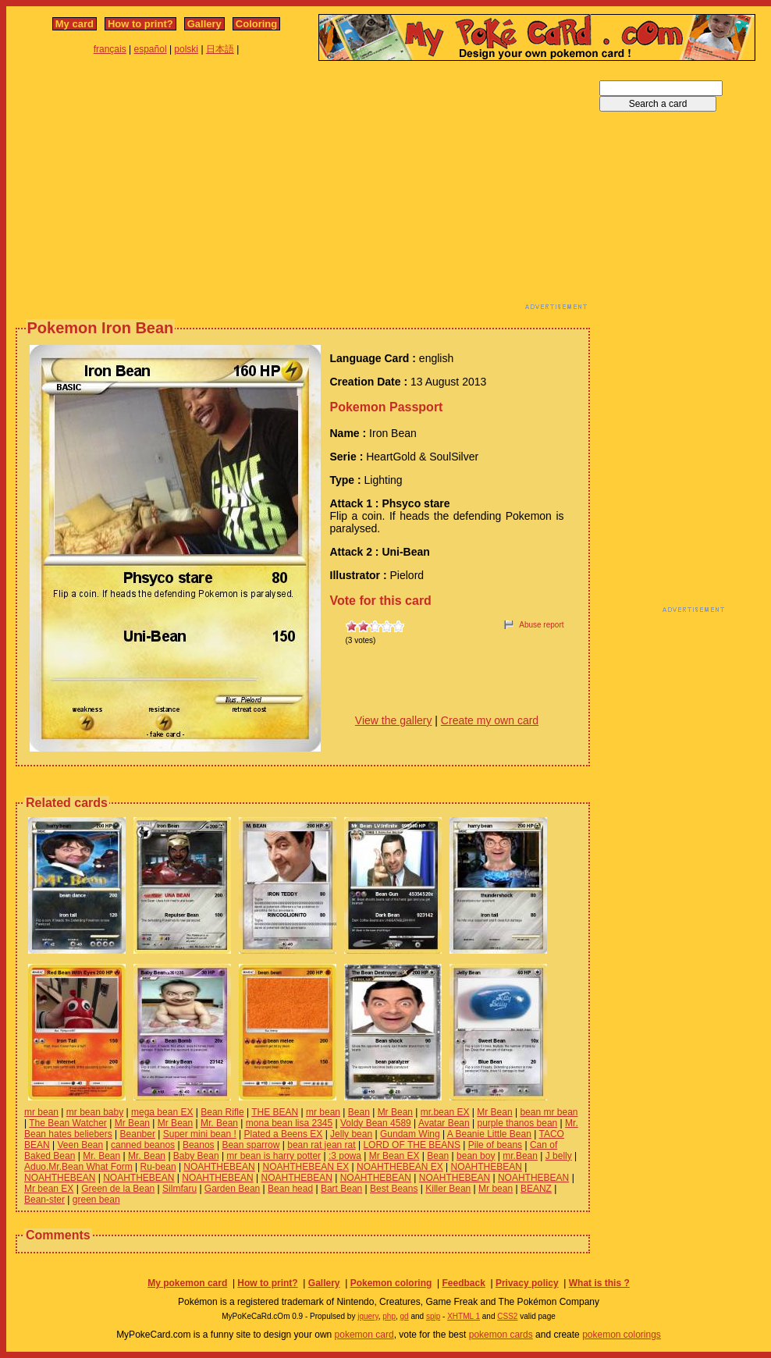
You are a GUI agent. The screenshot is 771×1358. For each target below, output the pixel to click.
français (110, 49)
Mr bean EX (48, 1188)
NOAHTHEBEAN (218, 1166)
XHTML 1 (463, 1316)
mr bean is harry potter (273, 1155)
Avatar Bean (444, 1123)
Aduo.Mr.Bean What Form (78, 1166)
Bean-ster (44, 1199)
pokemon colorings (621, 1334)
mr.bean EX (445, 1112)
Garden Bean (232, 1188)
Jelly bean (351, 1134)
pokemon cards (501, 1334)
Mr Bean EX (394, 1155)
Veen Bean (80, 1144)
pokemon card (364, 1334)
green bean (96, 1199)
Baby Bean (196, 1155)
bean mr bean (548, 1112)
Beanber (137, 1134)
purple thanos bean (518, 1123)
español (150, 49)
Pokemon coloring (391, 1283)
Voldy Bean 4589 (375, 1123)
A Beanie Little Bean (489, 1134)
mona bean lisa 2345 (289, 1123)
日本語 (220, 49)
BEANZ (536, 1188)
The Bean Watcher (68, 1123)
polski (186, 49)
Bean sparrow (250, 1144)
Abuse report (541, 624)
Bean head (290, 1188)
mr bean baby (94, 1112)
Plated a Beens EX (283, 1134)
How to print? (140, 24)
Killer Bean (448, 1188)
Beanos (199, 1144)
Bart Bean (341, 1188)
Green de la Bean (118, 1188)
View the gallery (393, 720)
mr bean (41, 1112)
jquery (367, 1316)
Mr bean (495, 1188)
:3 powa (345, 1155)
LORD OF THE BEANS (411, 1144)
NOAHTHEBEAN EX (306, 1166)
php (389, 1316)
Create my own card (489, 720)
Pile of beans (495, 1144)
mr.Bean (520, 1155)
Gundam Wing (410, 1134)
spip (433, 1316)
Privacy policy (527, 1283)
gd (404, 1316)
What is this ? (599, 1283)
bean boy (476, 1155)
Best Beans (393, 1188)
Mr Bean (395, 1112)
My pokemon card (187, 1283)
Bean (359, 1112)
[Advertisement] (294, 189)
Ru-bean (158, 1166)
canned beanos (143, 1144)
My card (74, 24)
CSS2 (507, 1316)
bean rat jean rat (321, 1144)
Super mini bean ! (199, 1134)
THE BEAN (274, 1112)
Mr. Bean (219, 1123)
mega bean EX (162, 1112)
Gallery (204, 24)
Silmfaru (179, 1188)
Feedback (463, 1283)
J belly (558, 1155)
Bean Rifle (222, 1112)
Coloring (256, 24)
